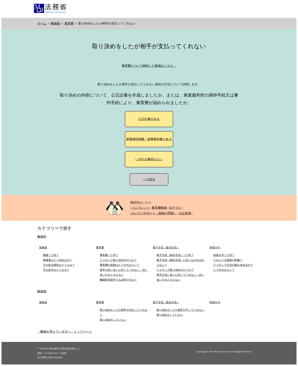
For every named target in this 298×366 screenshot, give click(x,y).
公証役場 (185, 213)
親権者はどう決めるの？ (57, 260)
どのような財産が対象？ (228, 260)
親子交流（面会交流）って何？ (175, 255)
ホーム (41, 23)
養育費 (69, 23)
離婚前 (41, 236)
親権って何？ (51, 255)
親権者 (43, 247)
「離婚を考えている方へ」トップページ (64, 331)
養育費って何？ (109, 255)
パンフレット (140, 207)
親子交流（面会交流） (166, 247)
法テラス (175, 207)
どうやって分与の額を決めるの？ (233, 264)
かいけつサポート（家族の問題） (154, 213)
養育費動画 (159, 207)
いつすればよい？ (224, 269)
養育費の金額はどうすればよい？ (120, 264)
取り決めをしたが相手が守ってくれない (180, 309)
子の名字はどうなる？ (56, 269)
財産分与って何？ (224, 255)
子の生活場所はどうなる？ (59, 264)
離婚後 (55, 23)
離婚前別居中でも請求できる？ (118, 279)
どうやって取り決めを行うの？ (118, 260)
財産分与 (215, 247)
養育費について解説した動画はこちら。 (149, 65)
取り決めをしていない (113, 319)
